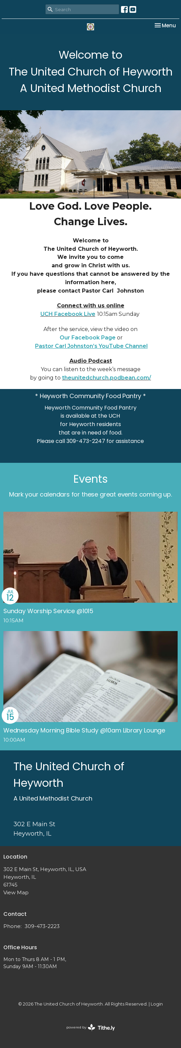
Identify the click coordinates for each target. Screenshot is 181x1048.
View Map (16, 892)
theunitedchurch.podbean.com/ (106, 378)
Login (157, 1004)
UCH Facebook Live (67, 314)
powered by (90, 1027)
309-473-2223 (42, 926)
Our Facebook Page (88, 337)
